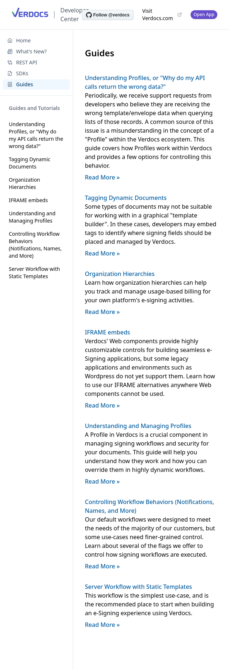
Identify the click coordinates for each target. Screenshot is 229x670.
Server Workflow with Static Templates (34, 272)
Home (19, 40)
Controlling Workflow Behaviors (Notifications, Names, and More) (35, 244)
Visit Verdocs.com (162, 14)
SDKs (17, 73)
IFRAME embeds (28, 200)
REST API (22, 62)
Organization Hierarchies (24, 183)
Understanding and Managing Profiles (32, 217)
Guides (20, 84)
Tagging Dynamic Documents (29, 163)
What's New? (27, 51)
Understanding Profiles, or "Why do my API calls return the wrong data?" (36, 135)
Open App (204, 14)
